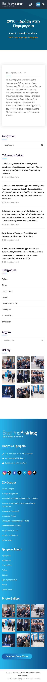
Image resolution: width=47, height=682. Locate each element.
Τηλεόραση (6, 321)
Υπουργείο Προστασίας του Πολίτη (15, 521)
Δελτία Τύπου (7, 291)
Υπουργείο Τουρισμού (10, 511)
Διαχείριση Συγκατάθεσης (17, 656)
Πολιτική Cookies (33, 678)
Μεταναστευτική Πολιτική (11, 526)
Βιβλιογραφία (7, 540)
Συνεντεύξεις (7, 315)
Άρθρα (4, 279)
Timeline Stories (27, 33)
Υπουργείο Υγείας (9, 516)
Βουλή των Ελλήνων (10, 535)
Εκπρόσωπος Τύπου (10, 530)
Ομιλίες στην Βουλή (10, 303)
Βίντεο (4, 285)
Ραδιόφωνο (6, 309)
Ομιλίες (5, 297)
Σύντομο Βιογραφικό (10, 493)
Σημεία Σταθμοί (8, 489)
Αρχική (12, 33)
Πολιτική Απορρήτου (16, 678)
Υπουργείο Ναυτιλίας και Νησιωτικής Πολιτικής (20, 498)
